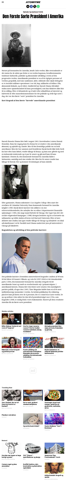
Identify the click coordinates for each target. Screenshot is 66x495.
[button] (3, 2)
